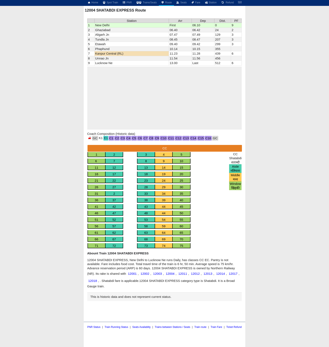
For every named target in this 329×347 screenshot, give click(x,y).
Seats (181, 2)
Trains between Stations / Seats (172, 327)
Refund (227, 2)
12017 (233, 273)
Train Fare (216, 327)
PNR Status (94, 327)
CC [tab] (164, 148)
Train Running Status (116, 327)
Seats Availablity (141, 327)
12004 (170, 273)
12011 (182, 273)
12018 (92, 281)
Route (166, 2)
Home (92, 2)
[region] (164, 98)
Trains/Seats (146, 2)
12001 (132, 273)
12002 (145, 273)
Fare (195, 2)
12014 (220, 273)
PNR (127, 2)
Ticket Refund (234, 327)
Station (211, 2)
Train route (200, 327)
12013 (208, 273)
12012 (195, 273)
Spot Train (110, 2)
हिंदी (240, 2)
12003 (157, 273)
